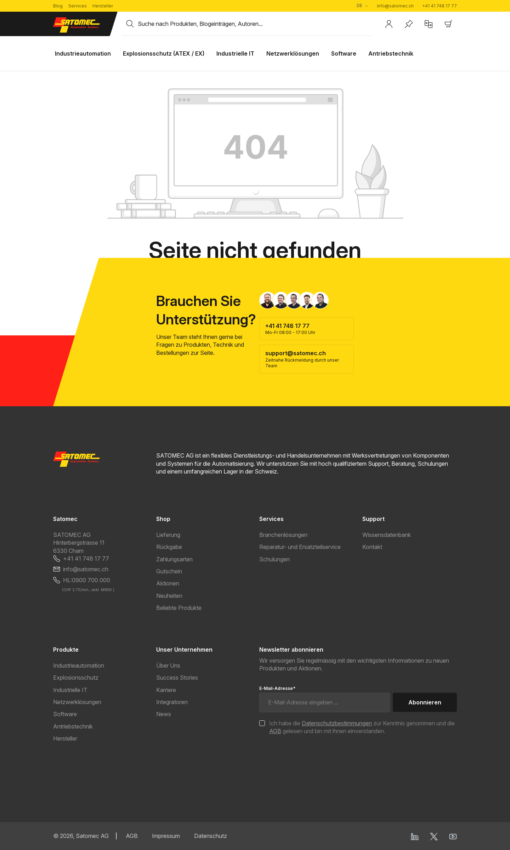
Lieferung (168, 534)
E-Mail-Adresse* (277, 688)
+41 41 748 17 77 (439, 5)
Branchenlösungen (283, 534)
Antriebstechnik (73, 726)
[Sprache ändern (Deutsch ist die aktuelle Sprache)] (362, 5)
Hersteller (102, 5)
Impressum (166, 835)
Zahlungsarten (174, 559)
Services (77, 5)
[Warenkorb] (448, 24)
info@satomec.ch (395, 5)
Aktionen (167, 583)
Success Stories (177, 677)
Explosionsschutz (75, 677)
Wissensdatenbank (386, 534)
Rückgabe (169, 546)
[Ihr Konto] (388, 24)
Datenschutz (210, 835)
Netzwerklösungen (77, 702)
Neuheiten (169, 595)
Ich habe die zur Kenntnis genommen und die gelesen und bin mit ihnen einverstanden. (362, 727)
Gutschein (169, 571)
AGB (275, 731)
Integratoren (172, 702)
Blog (58, 5)
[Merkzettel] (408, 24)
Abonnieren (424, 702)
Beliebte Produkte (179, 607)
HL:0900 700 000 (86, 580)
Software (65, 714)
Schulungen (274, 559)
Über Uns (168, 665)
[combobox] (255, 23)
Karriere (166, 689)
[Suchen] (130, 23)
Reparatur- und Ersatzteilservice (300, 546)
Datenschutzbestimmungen (337, 723)
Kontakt (372, 546)
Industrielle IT (70, 689)
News (163, 714)
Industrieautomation (78, 665)
